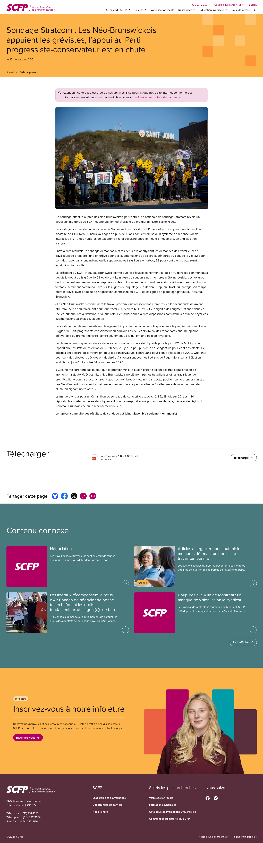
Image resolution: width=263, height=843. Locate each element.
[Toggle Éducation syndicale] (214, 10)
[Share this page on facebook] (64, 496)
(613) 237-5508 (32, 817)
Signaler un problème (245, 836)
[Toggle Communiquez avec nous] (229, 4)
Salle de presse (241, 10)
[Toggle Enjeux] (140, 10)
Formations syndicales (162, 805)
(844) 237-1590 (29, 821)
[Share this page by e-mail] (92, 496)
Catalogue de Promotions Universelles (172, 812)
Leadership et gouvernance (109, 798)
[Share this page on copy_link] (83, 496)
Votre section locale (162, 10)
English (253, 4)
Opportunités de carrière (107, 805)
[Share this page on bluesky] (55, 496)
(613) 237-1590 (30, 813)
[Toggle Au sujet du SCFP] (118, 10)
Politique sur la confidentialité (213, 836)
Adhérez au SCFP (201, 5)
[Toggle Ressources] (187, 10)
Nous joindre (100, 812)
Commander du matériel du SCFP (169, 819)
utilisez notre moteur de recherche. (158, 97)
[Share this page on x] (74, 496)
